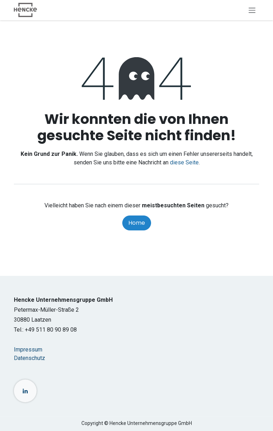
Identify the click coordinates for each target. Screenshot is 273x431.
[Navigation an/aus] (252, 10)
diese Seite (184, 162)
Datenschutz (29, 358)
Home (136, 223)
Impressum (28, 349)
